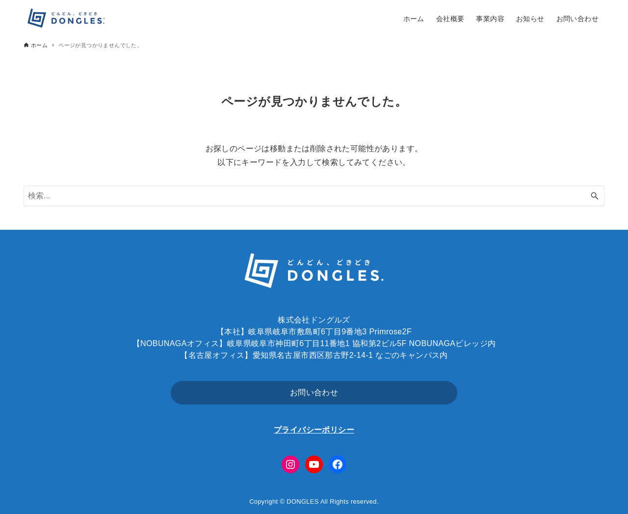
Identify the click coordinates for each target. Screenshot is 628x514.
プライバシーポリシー (314, 430)
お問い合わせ (314, 392)
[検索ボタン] (594, 196)
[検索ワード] (314, 196)
